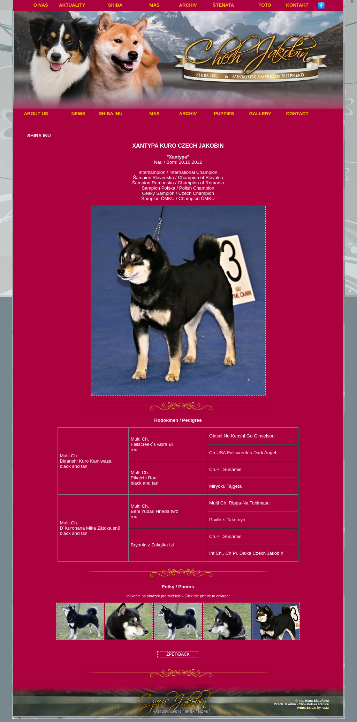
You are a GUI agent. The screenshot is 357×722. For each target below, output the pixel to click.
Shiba (115, 5)
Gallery (260, 113)
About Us (36, 113)
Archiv (188, 5)
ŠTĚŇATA (223, 5)
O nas (40, 5)
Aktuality (72, 5)
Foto (264, 5)
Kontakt (297, 5)
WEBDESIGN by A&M (313, 707)
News (78, 113)
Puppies (224, 113)
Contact (297, 113)
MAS (154, 5)
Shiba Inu (111, 113)
